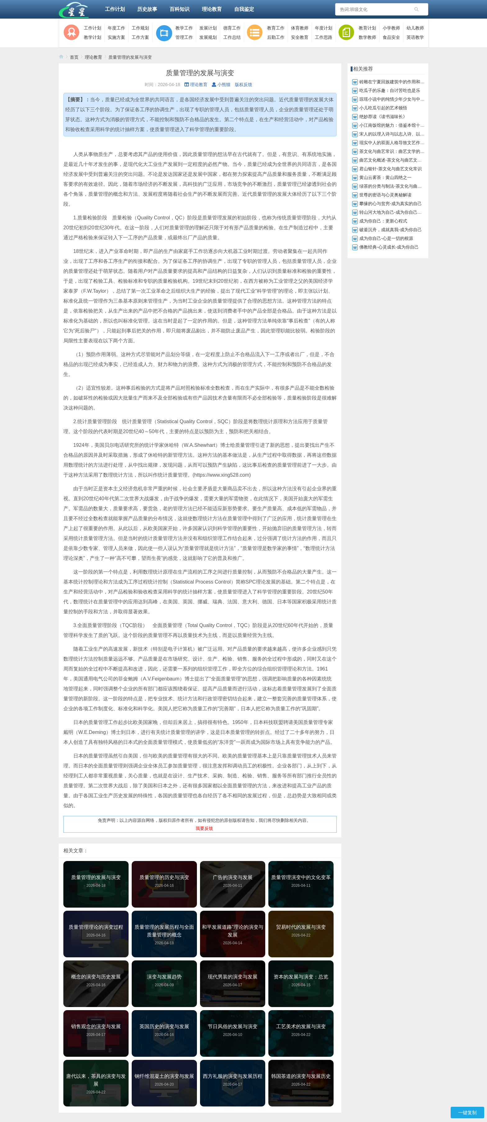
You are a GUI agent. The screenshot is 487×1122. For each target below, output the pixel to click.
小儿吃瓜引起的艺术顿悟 (383, 107)
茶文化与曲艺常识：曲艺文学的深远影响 (398, 151)
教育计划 (367, 27)
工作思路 (323, 37)
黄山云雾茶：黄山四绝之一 (385, 177)
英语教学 (415, 37)
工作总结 (232, 37)
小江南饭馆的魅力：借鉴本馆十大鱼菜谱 (398, 125)
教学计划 (92, 37)
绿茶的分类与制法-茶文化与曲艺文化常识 (399, 186)
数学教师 (367, 37)
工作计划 (115, 9)
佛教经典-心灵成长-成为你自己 (389, 247)
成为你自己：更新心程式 (383, 220)
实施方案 (116, 37)
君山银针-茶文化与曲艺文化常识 (390, 168)
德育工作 (232, 27)
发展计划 (208, 27)
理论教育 (212, 9)
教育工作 (275, 27)
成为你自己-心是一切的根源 (386, 238)
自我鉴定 (244, 9)
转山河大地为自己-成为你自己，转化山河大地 (403, 212)
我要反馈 (204, 828)
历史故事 (147, 9)
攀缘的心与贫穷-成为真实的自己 (390, 203)
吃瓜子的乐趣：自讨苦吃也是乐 (389, 90)
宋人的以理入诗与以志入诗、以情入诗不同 (400, 133)
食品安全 (391, 37)
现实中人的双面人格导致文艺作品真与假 (398, 142)
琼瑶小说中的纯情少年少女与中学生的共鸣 (400, 99)
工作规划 (140, 27)
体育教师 (299, 27)
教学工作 (184, 27)
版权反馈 (243, 84)
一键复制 (467, 1112)
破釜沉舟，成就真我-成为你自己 (390, 229)
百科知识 (179, 9)
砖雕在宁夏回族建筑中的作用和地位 (394, 81)
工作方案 (140, 37)
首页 (74, 57)
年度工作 (116, 27)
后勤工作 (275, 37)
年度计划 (323, 27)
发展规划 (208, 37)
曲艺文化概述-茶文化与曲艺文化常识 (394, 160)
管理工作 (184, 37)
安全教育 (299, 37)
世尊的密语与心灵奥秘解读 (385, 194)
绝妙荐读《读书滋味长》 (383, 116)
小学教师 (391, 27)
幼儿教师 (415, 27)
